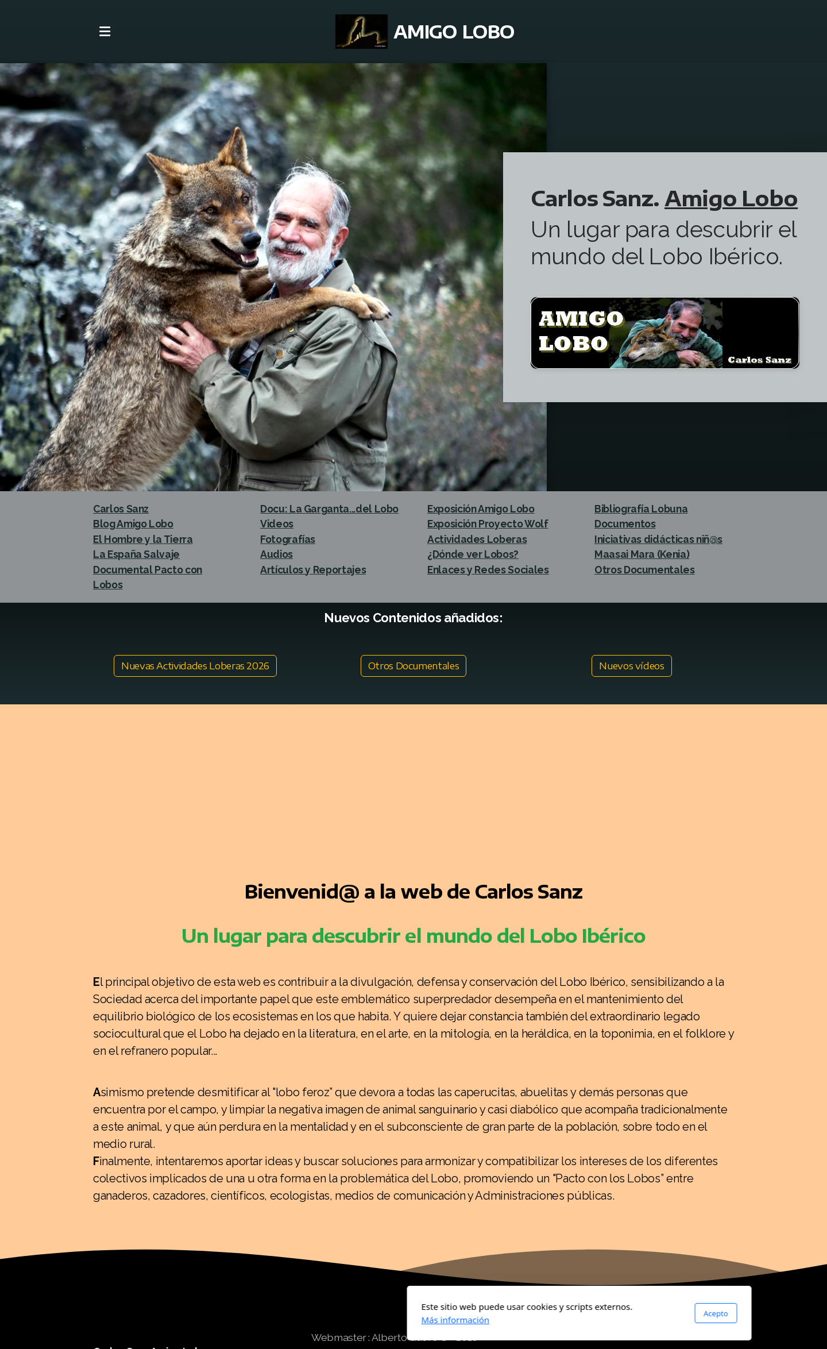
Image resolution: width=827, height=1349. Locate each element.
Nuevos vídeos (631, 666)
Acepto (550, 1313)
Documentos (624, 524)
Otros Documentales (413, 666)
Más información (290, 1319)
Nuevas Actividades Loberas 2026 (195, 666)
